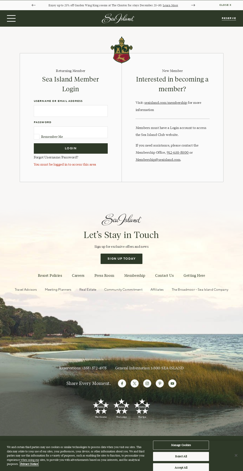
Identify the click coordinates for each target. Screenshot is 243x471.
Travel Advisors (26, 290)
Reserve (229, 18)
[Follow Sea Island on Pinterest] (160, 383)
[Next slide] (193, 5)
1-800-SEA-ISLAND (167, 368)
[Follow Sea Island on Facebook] (122, 383)
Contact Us (164, 275)
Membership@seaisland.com (158, 159)
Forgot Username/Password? (56, 157)
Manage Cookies (181, 446)
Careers (78, 275)
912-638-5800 (178, 152)
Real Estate (87, 290)
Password (43, 122)
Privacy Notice (29, 465)
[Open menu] (11, 18)
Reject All (181, 458)
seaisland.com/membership (165, 102)
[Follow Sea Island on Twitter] (134, 383)
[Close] (236, 457)
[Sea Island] (118, 18)
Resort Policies (50, 275)
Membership (134, 275)
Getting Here (194, 275)
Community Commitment (123, 290)
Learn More (170, 5)
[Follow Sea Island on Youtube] (172, 383)
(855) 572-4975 (94, 368)
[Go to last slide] (33, 5)
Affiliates (157, 290)
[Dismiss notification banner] (226, 5)
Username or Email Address (58, 101)
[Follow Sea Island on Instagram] (147, 383)
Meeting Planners (58, 290)
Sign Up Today (121, 259)
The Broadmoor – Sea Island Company (200, 290)
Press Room (104, 275)
